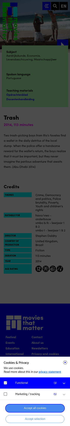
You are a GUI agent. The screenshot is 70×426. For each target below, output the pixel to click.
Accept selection (35, 419)
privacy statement (50, 371)
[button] (36, 382)
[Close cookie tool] (65, 362)
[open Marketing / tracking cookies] (64, 395)
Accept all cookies (35, 408)
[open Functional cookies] (64, 383)
